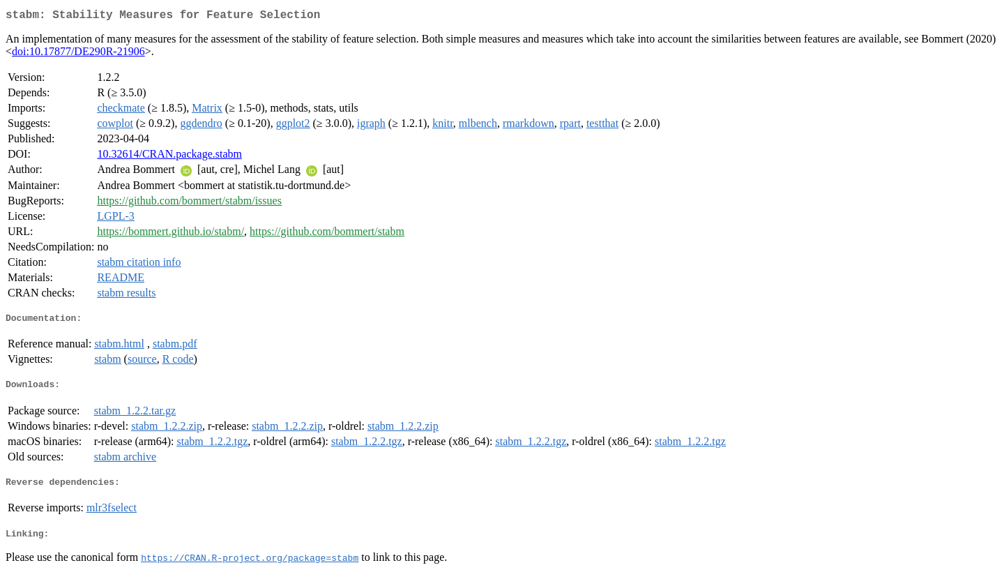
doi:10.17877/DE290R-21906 (78, 54)
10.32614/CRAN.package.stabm (169, 157)
